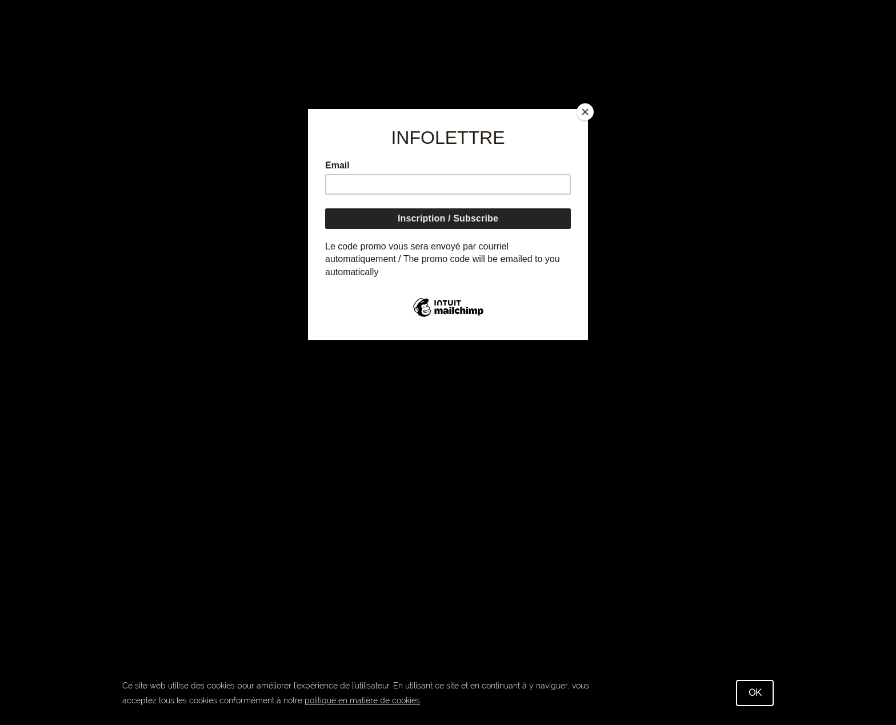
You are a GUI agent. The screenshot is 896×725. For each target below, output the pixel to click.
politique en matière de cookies (362, 700)
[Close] (585, 111)
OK (755, 692)
